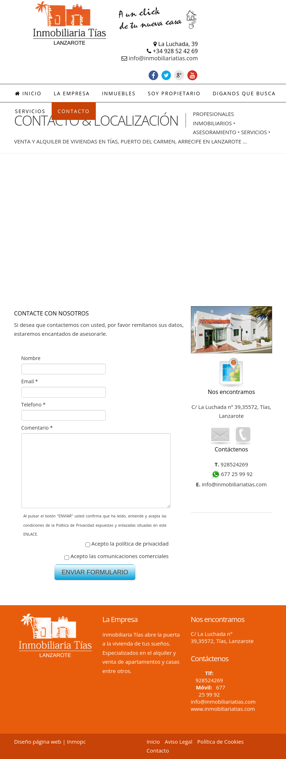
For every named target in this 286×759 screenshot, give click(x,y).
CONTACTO (74, 111)
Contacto (158, 750)
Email (29, 381)
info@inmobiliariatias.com (163, 58)
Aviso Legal (178, 741)
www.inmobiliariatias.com (223, 708)
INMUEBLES (119, 93)
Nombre (31, 358)
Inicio (28, 93)
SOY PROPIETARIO (174, 93)
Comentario (37, 427)
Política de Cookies (220, 741)
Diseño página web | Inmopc (50, 741)
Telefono (33, 404)
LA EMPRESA (72, 93)
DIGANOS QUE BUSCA (244, 93)
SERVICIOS (30, 111)
